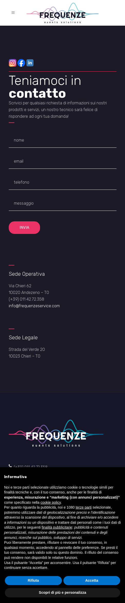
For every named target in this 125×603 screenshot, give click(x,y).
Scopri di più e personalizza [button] (62, 592)
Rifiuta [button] (33, 580)
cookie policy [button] (51, 502)
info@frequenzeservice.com (34, 305)
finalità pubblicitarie (57, 527)
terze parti (84, 507)
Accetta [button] (91, 580)
